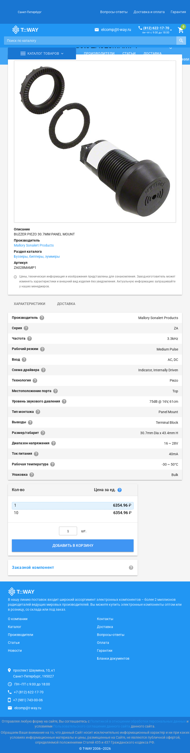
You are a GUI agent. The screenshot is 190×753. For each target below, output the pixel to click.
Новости (15, 651)
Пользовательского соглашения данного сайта (91, 726)
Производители (99, 53)
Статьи (129, 53)
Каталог (14, 627)
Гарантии (104, 651)
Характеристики (29, 304)
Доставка (152, 53)
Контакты (105, 619)
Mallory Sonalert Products (34, 245)
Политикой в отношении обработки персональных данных (138, 721)
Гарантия (178, 12)
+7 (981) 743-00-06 (28, 700)
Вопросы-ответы (114, 12)
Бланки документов (113, 658)
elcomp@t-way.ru (116, 29)
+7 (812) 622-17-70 (29, 692)
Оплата (103, 643)
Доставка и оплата (149, 12)
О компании (17, 619)
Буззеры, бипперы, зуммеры (37, 256)
